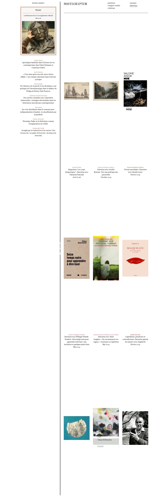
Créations (111, 8)
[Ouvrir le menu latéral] (60, 248)
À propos (133, 3)
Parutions (111, 3)
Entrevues (133, 5)
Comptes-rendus (114, 5)
